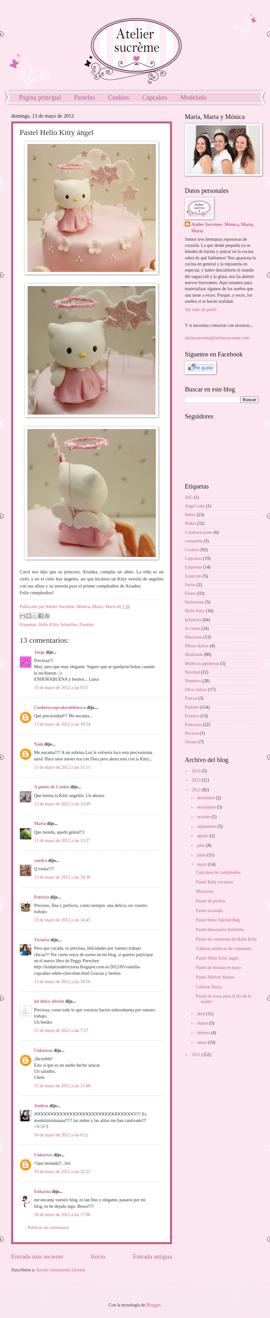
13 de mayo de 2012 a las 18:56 (62, 981)
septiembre (207, 826)
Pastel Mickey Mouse (215, 977)
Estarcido (193, 576)
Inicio (98, 1256)
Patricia (41, 897)
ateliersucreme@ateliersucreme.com (217, 338)
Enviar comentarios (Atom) (60, 1270)
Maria (40, 823)
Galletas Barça (209, 986)
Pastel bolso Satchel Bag (217, 920)
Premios (192, 715)
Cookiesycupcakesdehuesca (60, 707)
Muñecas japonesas (202, 663)
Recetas (192, 733)
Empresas (193, 567)
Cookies (118, 97)
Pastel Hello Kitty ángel (217, 958)
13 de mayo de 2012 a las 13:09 (62, 804)
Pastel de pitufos (210, 901)
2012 (197, 789)
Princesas (193, 724)
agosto (203, 835)
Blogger (153, 1305)
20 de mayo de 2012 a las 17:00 (62, 1214)
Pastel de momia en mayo (218, 967)
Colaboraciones (198, 532)
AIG (189, 497)
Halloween (194, 602)
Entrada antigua (152, 1256)
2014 (197, 770)
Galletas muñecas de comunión (223, 948)
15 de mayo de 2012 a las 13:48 (62, 1085)
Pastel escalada (209, 910)
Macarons (193, 637)
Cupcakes (154, 97)
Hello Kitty (49, 624)
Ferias (190, 584)
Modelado (194, 654)
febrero (204, 1032)
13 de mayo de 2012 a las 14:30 (62, 877)
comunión (194, 541)
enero (202, 1042)
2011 (197, 1054)
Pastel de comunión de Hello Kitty (226, 939)
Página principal (40, 97)
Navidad (192, 672)
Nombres (193, 680)
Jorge (39, 652)
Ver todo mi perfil (200, 309)
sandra (40, 860)
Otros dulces (196, 689)
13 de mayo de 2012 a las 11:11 (62, 767)
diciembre (206, 797)
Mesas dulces (197, 645)
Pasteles (84, 97)
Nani (38, 744)
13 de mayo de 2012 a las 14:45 (62, 920)
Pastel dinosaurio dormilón (220, 929)
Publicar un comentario (48, 1227)
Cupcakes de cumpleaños (218, 872)
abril (201, 1013)
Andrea (41, 1105)
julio (201, 845)
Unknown (43, 1050)
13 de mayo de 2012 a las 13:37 (62, 840)
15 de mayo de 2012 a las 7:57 (61, 1030)
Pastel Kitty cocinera (214, 882)
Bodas (190, 523)
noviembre (207, 807)
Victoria (42, 939)
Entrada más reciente (37, 1256)
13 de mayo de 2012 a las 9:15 (61, 687)
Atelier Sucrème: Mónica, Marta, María (222, 227)
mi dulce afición (49, 1001)
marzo (203, 1023)
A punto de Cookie (51, 787)
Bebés (190, 514)
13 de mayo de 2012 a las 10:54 (62, 724)
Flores (190, 593)
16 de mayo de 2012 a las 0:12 (61, 1135)
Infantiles (68, 624)
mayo (202, 864)
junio (202, 855)
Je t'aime (192, 628)
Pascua (191, 698)
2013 (197, 780)
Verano (191, 742)
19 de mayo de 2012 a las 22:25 (62, 1171)
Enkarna (42, 1191)
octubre (204, 816)
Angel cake (195, 506)
